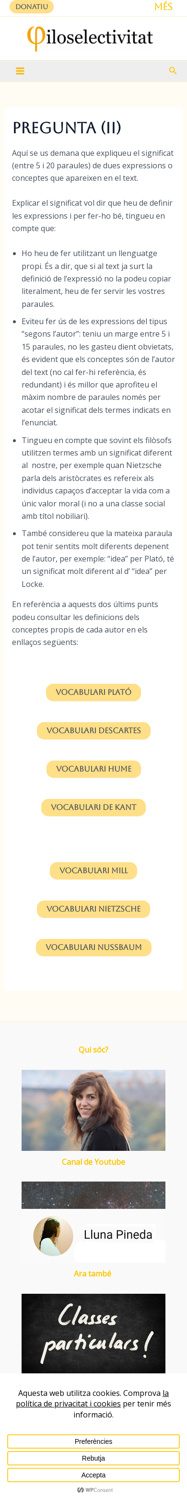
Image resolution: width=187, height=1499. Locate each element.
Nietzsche (93, 908)
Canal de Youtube (93, 1162)
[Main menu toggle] (20, 71)
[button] (32, 6)
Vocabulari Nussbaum (94, 947)
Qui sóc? (93, 1049)
